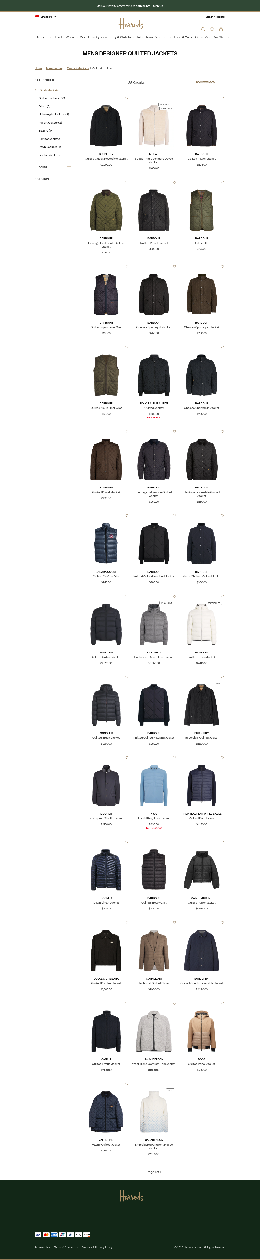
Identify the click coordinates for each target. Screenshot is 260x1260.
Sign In (209, 16)
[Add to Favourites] (126, 98)
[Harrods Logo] (130, 23)
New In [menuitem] (58, 37)
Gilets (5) (44, 106)
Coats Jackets (47, 90)
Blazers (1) (45, 130)
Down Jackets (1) (50, 146)
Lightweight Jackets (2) (54, 114)
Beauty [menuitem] (93, 37)
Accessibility (42, 1247)
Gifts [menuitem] (199, 37)
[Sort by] (209, 82)
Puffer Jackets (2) (50, 122)
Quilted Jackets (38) (52, 98)
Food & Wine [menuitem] (183, 37)
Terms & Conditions (66, 1247)
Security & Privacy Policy (97, 1247)
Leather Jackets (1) (51, 155)
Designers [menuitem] (43, 37)
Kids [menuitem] (139, 37)
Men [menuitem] (83, 37)
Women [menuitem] (72, 37)
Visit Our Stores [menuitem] (217, 37)
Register (220, 16)
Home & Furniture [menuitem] (158, 37)
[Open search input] (203, 29)
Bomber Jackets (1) (51, 138)
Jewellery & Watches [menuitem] (117, 37)
